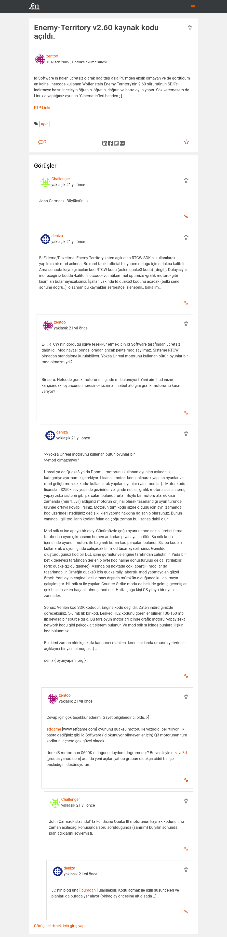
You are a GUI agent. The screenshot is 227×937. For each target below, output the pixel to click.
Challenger (61, 179)
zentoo (52, 56)
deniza (57, 235)
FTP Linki (42, 107)
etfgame (54, 729)
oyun (44, 124)
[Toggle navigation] (193, 6)
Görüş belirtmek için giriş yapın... (62, 925)
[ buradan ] (89, 890)
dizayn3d (179, 752)
